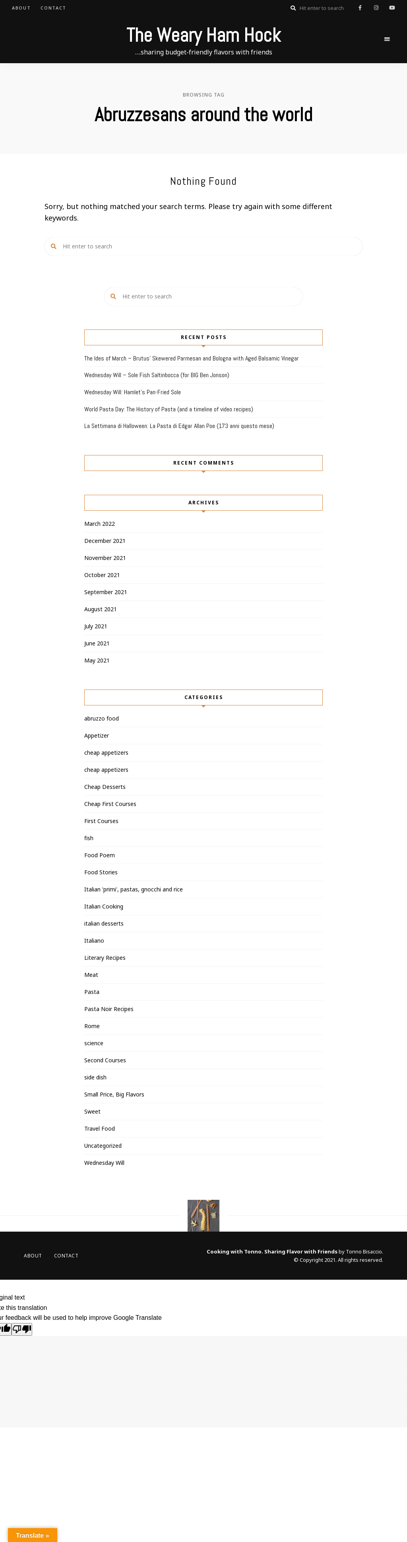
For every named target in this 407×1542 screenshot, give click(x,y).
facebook (360, 8)
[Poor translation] (22, 1329)
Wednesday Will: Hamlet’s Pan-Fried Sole (132, 392)
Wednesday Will (104, 1162)
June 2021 (97, 643)
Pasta (91, 992)
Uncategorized (103, 1145)
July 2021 (95, 626)
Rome (92, 1026)
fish (88, 838)
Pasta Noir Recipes (109, 1009)
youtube (392, 8)
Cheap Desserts (105, 786)
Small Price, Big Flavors (114, 1094)
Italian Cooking (103, 906)
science (93, 1043)
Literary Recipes (105, 957)
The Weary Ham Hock (203, 35)
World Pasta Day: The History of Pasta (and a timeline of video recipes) (168, 409)
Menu (387, 39)
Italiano (94, 940)
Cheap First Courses (110, 804)
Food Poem (99, 855)
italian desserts (104, 923)
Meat (91, 974)
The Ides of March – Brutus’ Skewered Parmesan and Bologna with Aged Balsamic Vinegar (191, 358)
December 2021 (105, 540)
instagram (376, 8)
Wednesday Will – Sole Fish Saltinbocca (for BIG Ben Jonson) (156, 375)
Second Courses (105, 1060)
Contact (53, 8)
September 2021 (105, 592)
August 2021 (100, 609)
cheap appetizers (106, 752)
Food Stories (101, 872)
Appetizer (96, 735)
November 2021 (105, 558)
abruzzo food (101, 718)
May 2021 (97, 660)
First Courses (101, 821)
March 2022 (99, 523)
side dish (95, 1077)
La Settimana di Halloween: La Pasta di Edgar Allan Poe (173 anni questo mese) (179, 426)
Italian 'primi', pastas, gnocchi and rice (133, 889)
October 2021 (102, 575)
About (21, 8)
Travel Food (99, 1128)
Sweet (92, 1111)
